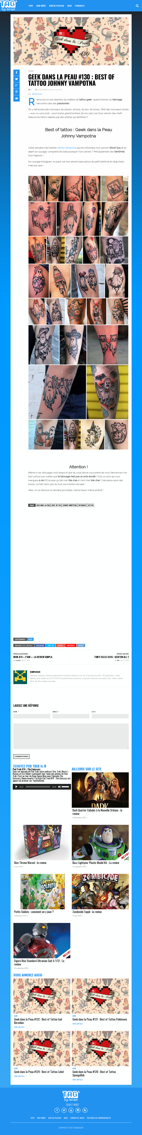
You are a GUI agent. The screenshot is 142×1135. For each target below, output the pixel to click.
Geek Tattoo (56, 505)
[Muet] (59, 786)
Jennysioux (37, 94)
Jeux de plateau (56, 5)
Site (94, 712)
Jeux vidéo (41, 5)
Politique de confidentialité (99, 1117)
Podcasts (79, 5)
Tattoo (90, 505)
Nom (15, 712)
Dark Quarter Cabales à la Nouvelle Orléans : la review (97, 812)
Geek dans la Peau (43, 505)
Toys (30, 5)
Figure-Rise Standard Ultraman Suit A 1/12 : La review (39, 962)
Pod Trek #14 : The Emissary (26, 769)
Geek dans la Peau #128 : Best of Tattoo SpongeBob (94, 1073)
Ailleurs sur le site (86, 768)
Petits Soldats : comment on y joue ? (34, 912)
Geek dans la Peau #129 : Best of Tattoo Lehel (39, 1072)
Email (55, 712)
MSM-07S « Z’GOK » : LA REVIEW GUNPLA (32, 657)
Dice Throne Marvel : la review (30, 862)
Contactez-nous (77, 1117)
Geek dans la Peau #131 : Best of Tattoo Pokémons (99, 1019)
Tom (118, 660)
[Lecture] (16, 786)
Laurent (18, 660)
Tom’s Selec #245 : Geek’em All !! (111, 657)
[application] (42, 787)
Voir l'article (19, 1027)
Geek (69, 5)
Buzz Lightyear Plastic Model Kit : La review (95, 862)
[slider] (38, 786)
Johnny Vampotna (66, 147)
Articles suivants (123, 653)
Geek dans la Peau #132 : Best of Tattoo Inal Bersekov (38, 1021)
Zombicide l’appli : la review (87, 912)
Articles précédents (20, 653)
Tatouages (82, 505)
